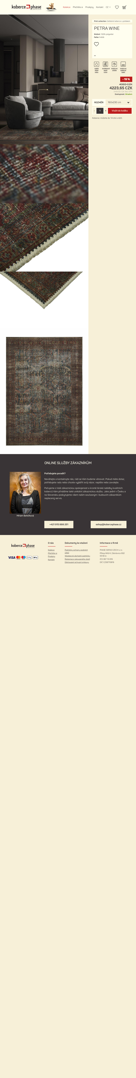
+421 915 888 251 (58, 524)
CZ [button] (107, 7)
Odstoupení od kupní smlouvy (77, 562)
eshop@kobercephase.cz (108, 524)
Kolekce (66, 7)
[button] (95, 56)
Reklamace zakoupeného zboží (77, 559)
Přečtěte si (78, 7)
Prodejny (89, 7)
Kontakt (99, 7)
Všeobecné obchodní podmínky (77, 556)
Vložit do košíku (120, 110)
